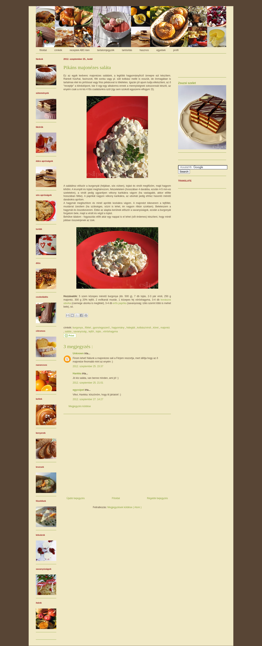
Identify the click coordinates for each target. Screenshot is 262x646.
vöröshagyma (110, 331)
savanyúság (80, 331)
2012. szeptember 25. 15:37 (88, 366)
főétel (88, 327)
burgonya (78, 327)
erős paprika (119, 303)
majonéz (165, 327)
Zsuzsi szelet (187, 83)
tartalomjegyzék (105, 50)
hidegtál (131, 327)
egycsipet (79, 389)
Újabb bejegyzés (76, 498)
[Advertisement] (117, 454)
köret (156, 327)
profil (175, 50)
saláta (68, 331)
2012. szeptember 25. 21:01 (88, 382)
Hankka (77, 373)
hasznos (144, 50)
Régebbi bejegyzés (157, 498)
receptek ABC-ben (79, 50)
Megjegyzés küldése (80, 406)
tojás (99, 331)
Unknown (78, 353)
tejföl (92, 331)
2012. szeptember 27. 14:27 (88, 399)
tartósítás (127, 50)
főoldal (43, 50)
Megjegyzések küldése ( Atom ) (124, 507)
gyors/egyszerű (101, 327)
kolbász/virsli (144, 327)
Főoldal (116, 498)
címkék (58, 50)
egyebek (161, 50)
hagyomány (118, 327)
